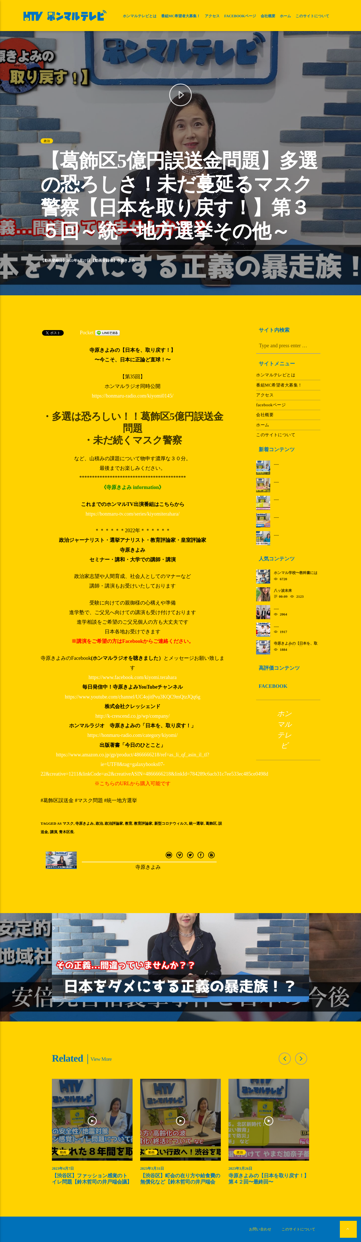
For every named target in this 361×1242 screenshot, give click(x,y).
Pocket (87, 332)
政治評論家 (114, 823)
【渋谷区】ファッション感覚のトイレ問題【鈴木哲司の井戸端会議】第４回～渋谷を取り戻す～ (92, 1182)
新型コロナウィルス (170, 823)
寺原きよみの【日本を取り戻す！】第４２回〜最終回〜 (268, 1179)
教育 (128, 823)
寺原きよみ (126, 260)
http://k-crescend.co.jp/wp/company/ (132, 716)
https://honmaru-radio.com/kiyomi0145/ (132, 396)
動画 (63, 1152)
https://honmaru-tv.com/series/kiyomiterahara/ (133, 514)
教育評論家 (143, 823)
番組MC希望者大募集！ (180, 16)
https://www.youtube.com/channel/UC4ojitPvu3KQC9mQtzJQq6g (133, 697)
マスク (68, 823)
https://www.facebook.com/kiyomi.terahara (133, 677)
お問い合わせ (260, 1229)
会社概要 (268, 16)
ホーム (285, 16)
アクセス (212, 16)
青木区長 (66, 832)
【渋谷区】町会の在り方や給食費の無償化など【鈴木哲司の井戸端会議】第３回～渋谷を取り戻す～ (180, 1182)
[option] (92, 1135)
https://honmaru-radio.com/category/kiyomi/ (132, 735)
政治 (47, 141)
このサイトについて (312, 16)
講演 (53, 832)
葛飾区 (211, 823)
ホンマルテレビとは (140, 16)
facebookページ (240, 16)
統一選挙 (196, 823)
